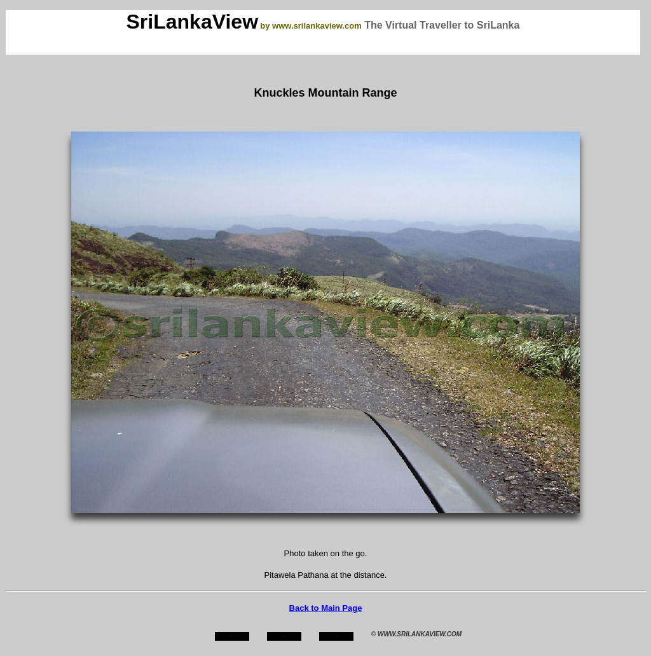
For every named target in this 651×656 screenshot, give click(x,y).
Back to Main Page (325, 608)
